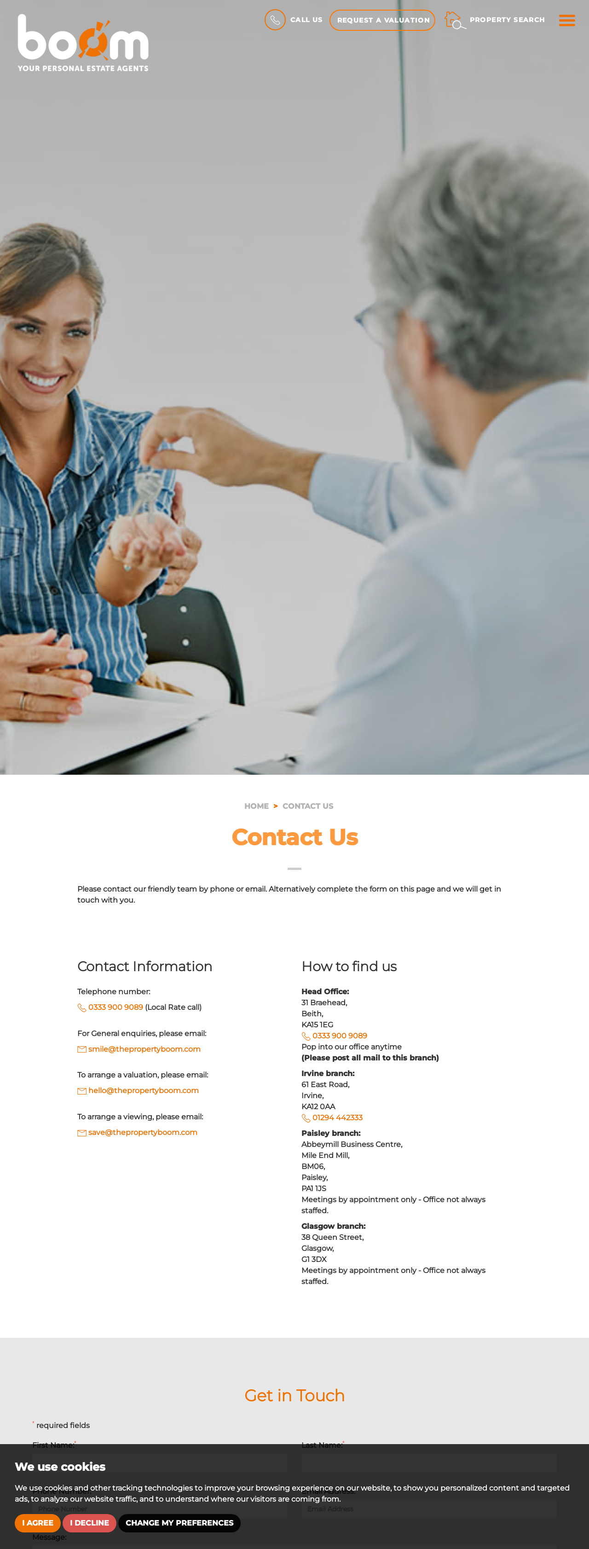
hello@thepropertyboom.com (138, 1090)
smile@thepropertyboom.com (139, 1049)
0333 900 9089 (115, 1007)
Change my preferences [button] (179, 1523)
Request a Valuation (383, 20)
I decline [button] (89, 1523)
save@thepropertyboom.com (137, 1132)
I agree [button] (37, 1523)
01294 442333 (337, 1117)
